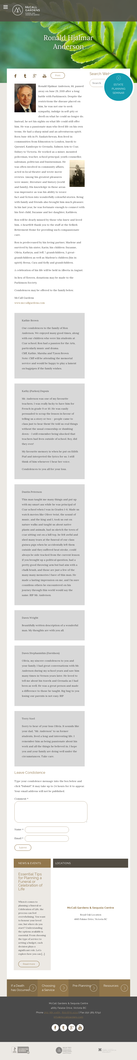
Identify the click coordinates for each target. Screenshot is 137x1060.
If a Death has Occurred (20, 991)
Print (57, 75)
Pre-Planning (82, 989)
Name (17, 833)
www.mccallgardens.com (29, 302)
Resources (111, 989)
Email (17, 841)
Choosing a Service (48, 991)
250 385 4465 (52, 1015)
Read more (29, 967)
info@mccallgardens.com (68, 1020)
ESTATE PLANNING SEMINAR (118, 88)
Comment (21, 798)
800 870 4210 (70, 1015)
